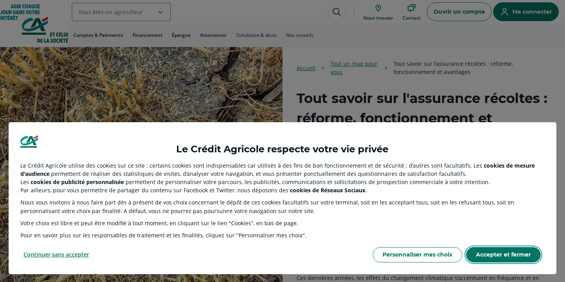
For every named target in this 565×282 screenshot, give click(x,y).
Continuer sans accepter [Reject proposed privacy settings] (56, 254)
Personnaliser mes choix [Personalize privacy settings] (417, 254)
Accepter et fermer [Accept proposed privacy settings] (503, 254)
